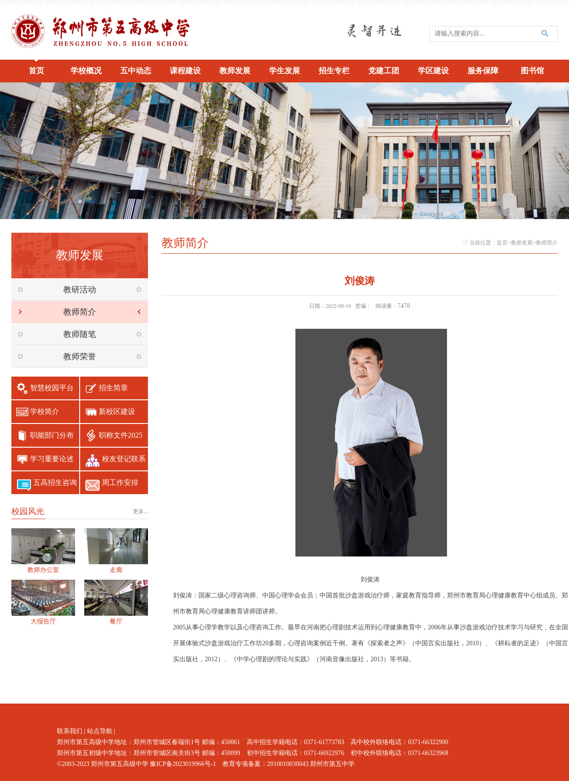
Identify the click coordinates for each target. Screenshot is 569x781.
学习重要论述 (52, 459)
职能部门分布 (52, 435)
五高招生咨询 (55, 482)
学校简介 (44, 411)
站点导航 (99, 731)
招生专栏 (334, 70)
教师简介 (79, 311)
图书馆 (532, 70)
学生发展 (284, 70)
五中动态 (135, 70)
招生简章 (113, 388)
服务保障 (482, 70)
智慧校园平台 (52, 388)
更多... (140, 511)
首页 (36, 70)
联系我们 (69, 731)
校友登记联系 (124, 459)
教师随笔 (79, 334)
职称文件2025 (120, 435)
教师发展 (234, 70)
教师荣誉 (79, 356)
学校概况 (86, 70)
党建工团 (383, 70)
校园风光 (27, 511)
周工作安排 (120, 482)
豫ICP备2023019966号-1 (183, 764)
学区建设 (433, 70)
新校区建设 (117, 411)
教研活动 (79, 289)
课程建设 (185, 70)
